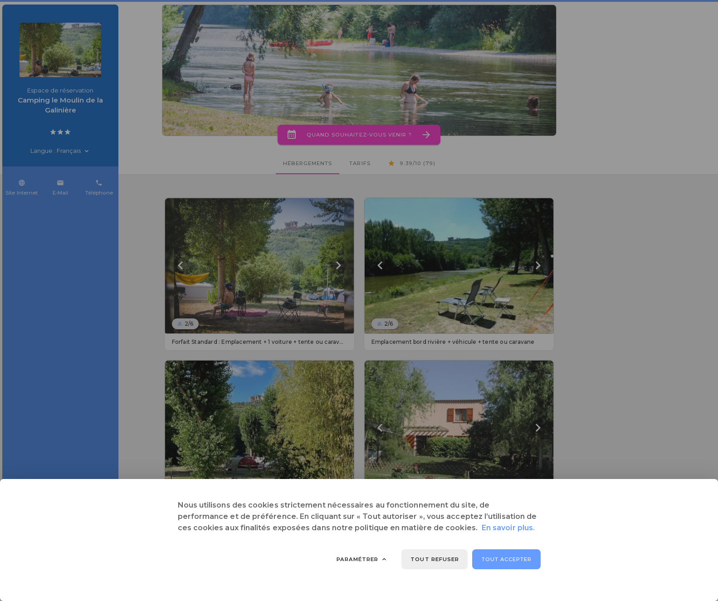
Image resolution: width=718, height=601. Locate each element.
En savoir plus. (508, 527)
